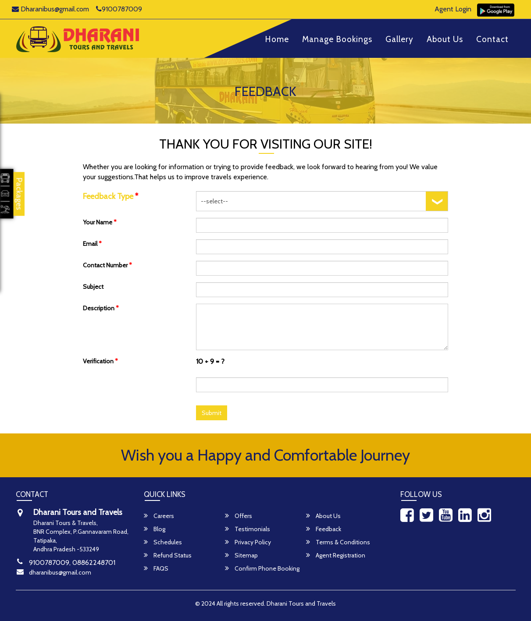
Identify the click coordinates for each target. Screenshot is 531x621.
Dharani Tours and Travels (301, 603)
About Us (445, 39)
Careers (159, 516)
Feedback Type (110, 196)
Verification (100, 361)
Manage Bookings (337, 39)
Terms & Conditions (338, 542)
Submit (211, 413)
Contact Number (107, 265)
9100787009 (119, 9)
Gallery (399, 39)
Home (277, 39)
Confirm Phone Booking (262, 568)
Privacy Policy (248, 542)
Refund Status (168, 555)
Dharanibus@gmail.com (50, 9)
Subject (93, 287)
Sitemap (241, 555)
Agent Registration (335, 555)
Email (92, 244)
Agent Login (453, 9)
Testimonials (247, 529)
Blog (154, 529)
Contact (492, 39)
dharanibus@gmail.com (60, 572)
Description (101, 308)
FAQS (156, 568)
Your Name (100, 222)
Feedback (323, 529)
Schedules (163, 542)
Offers (238, 516)
